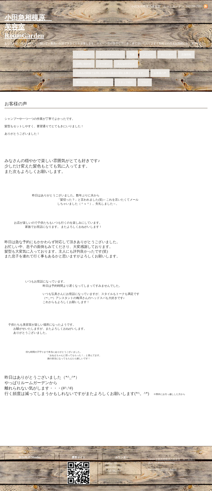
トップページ (83, 54)
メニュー (148, 54)
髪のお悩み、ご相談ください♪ (93, 82)
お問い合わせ (83, 63)
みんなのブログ (126, 63)
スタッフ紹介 (125, 82)
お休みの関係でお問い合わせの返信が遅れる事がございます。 (111, 73)
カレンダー (167, 54)
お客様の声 (160, 73)
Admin (173, 471)
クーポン (104, 63)
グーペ (164, 471)
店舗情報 (186, 54)
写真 (132, 54)
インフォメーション (110, 54)
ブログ (144, 82)
